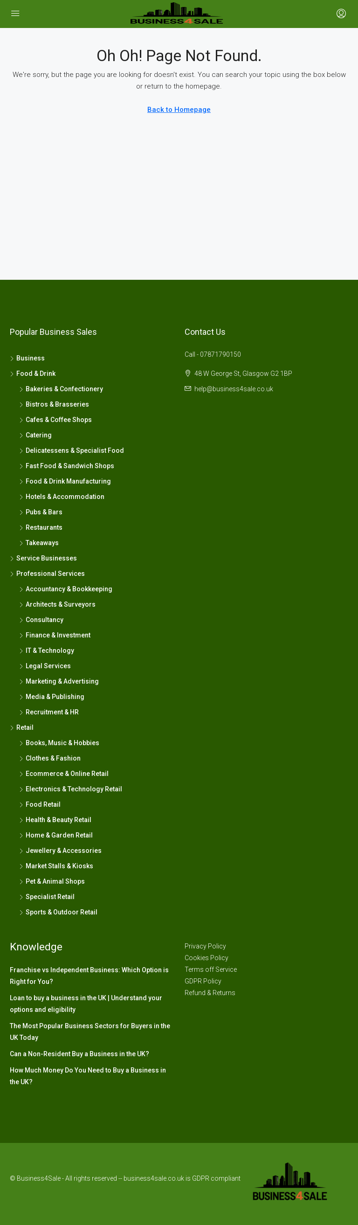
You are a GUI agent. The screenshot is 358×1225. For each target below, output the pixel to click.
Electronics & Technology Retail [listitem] (70, 789)
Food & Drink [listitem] (32, 373)
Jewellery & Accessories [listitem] (60, 850)
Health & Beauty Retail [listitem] (55, 820)
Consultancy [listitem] (41, 619)
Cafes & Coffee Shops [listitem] (55, 419)
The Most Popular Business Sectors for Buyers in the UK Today (90, 1031)
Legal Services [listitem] (45, 666)
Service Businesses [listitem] (43, 558)
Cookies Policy (206, 958)
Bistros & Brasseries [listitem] (54, 404)
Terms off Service (211, 969)
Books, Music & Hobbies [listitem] (59, 743)
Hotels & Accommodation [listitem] (61, 496)
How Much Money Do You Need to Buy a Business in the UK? (88, 1076)
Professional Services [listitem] (47, 573)
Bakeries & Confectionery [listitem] (61, 389)
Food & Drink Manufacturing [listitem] (65, 481)
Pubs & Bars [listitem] (40, 512)
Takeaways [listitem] (39, 543)
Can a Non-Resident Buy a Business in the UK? (79, 1054)
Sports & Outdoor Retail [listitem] (58, 912)
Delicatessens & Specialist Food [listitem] (71, 450)
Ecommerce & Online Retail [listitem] (64, 773)
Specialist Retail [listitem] (47, 896)
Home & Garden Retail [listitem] (56, 835)
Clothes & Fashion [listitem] (50, 758)
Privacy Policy (205, 946)
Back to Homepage (179, 109)
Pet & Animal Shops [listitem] (52, 881)
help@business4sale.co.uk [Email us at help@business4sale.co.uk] (233, 389)
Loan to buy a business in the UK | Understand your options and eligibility (86, 1003)
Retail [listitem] (22, 727)
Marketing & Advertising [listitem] (59, 681)
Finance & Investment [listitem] (54, 635)
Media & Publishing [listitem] (51, 696)
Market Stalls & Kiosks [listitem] (56, 866)
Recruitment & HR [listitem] (49, 712)
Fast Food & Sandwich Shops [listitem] (66, 466)
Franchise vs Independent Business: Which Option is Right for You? (89, 975)
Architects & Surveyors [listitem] (57, 604)
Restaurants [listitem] (40, 527)
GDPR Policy (203, 981)
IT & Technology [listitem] (46, 650)
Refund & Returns (210, 993)
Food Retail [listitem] (40, 804)
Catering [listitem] (35, 435)
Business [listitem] (27, 358)
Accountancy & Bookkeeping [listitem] (65, 589)
